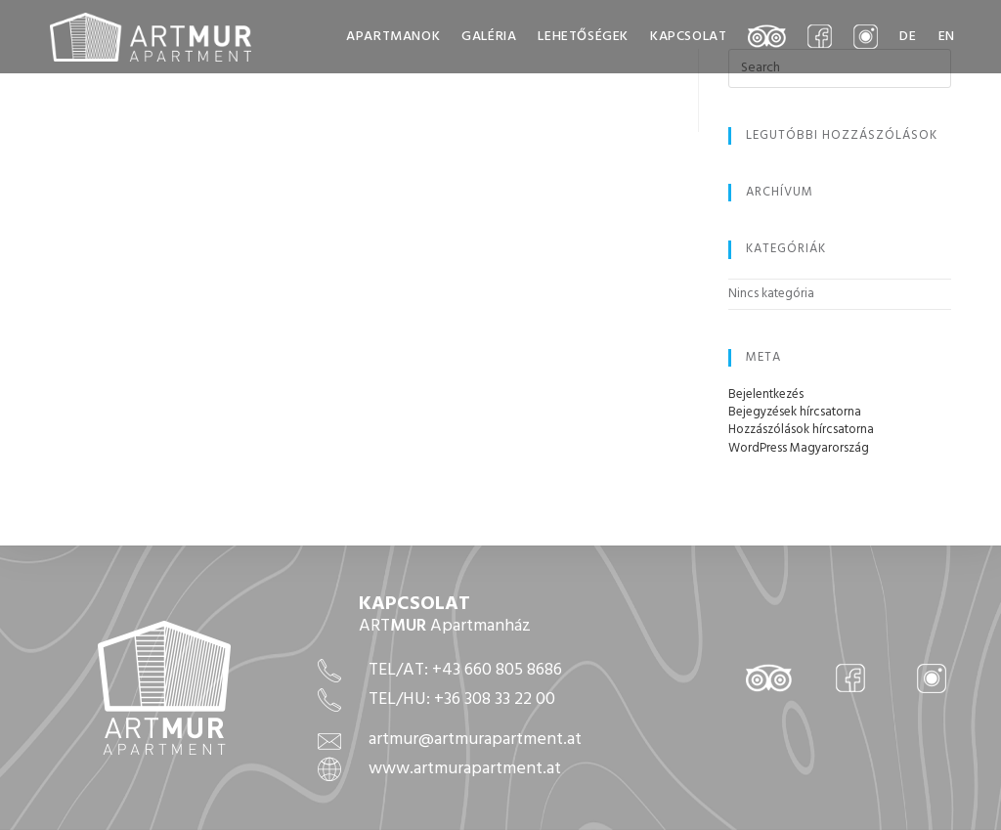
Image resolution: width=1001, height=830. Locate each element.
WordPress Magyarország (798, 448)
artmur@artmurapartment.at (475, 739)
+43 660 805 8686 (497, 670)
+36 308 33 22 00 (494, 699)
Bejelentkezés (766, 394)
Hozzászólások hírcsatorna (801, 429)
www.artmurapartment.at (465, 769)
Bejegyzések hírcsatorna (794, 412)
